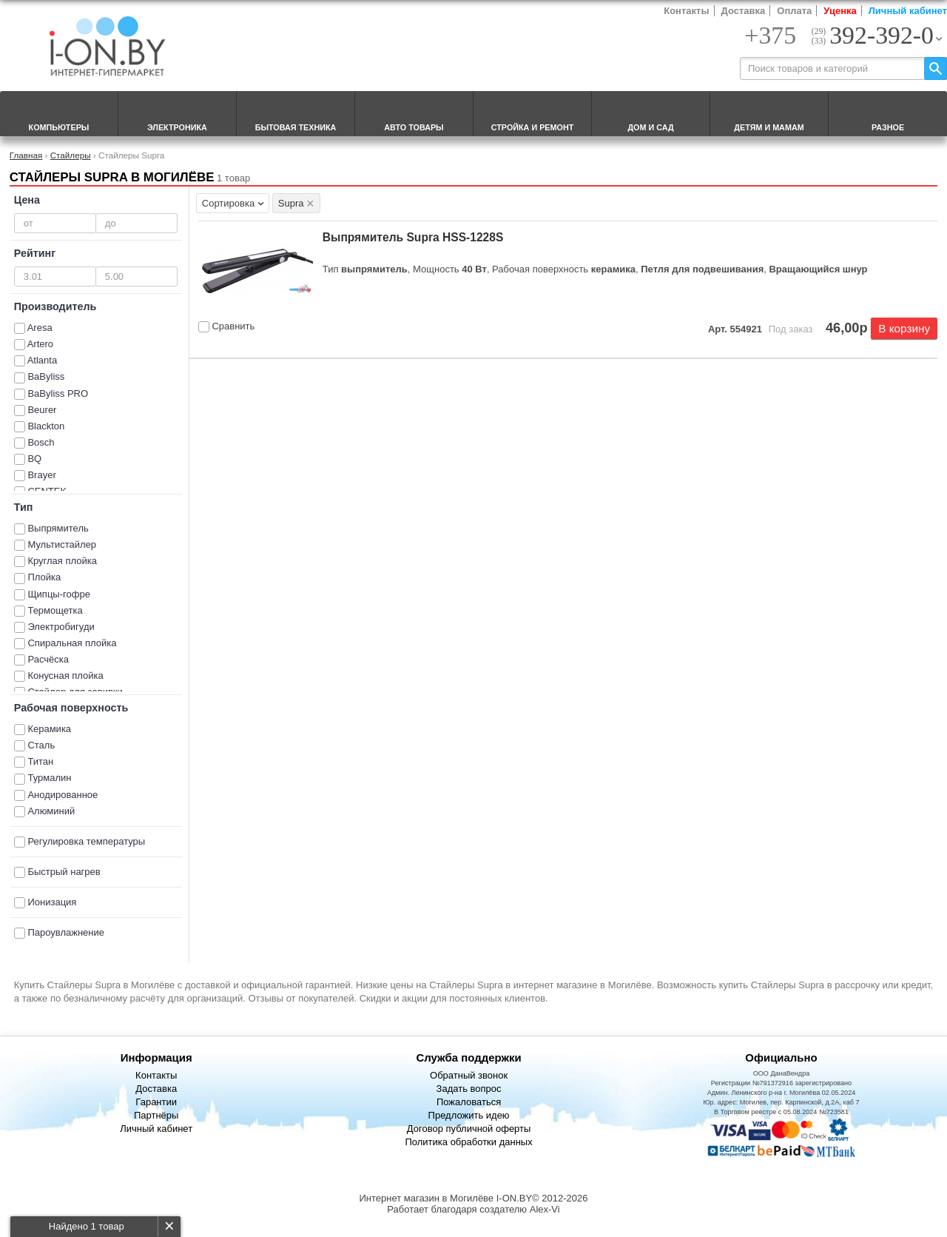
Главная (26, 155)
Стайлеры (70, 155)
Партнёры (156, 1115)
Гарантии (156, 1101)
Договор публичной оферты (469, 1128)
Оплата (794, 10)
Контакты (686, 10)
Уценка (839, 10)
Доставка (743, 10)
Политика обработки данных (468, 1141)
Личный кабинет (908, 10)
